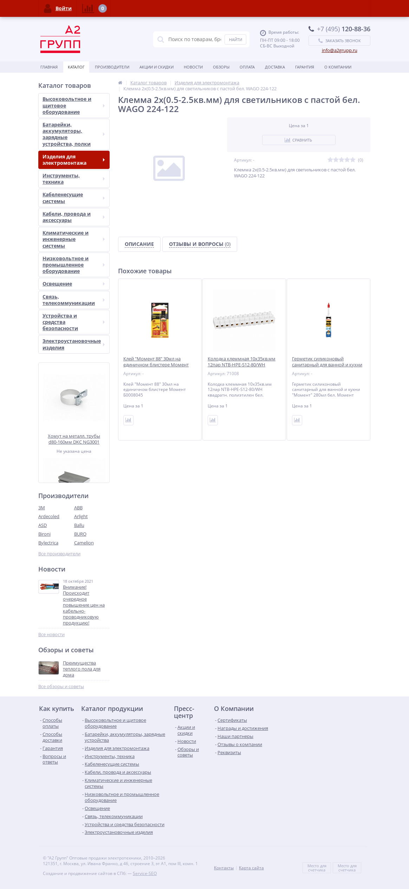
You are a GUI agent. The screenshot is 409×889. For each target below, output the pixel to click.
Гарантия (304, 67)
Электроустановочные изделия (74, 344)
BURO (80, 534)
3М (41, 507)
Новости (193, 67)
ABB (78, 507)
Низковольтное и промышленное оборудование (74, 264)
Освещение (74, 283)
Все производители (59, 554)
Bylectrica (48, 543)
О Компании (337, 67)
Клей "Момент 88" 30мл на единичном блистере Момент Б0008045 (156, 365)
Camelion (84, 543)
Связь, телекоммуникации (74, 299)
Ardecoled (48, 516)
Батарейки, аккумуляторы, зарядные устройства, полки (74, 134)
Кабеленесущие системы (74, 197)
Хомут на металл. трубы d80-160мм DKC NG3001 (74, 439)
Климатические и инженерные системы (74, 239)
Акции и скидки (156, 67)
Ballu (79, 525)
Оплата (247, 67)
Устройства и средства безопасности (74, 322)
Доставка (275, 67)
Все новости (51, 635)
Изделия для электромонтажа (74, 159)
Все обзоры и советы (61, 686)
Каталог (76, 67)
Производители (112, 67)
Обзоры (221, 67)
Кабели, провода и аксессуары (74, 216)
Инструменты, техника (74, 178)
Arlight (81, 516)
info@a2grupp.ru (339, 50)
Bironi (44, 534)
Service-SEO (145, 873)
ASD (42, 525)
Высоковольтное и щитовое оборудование (74, 105)
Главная (49, 67)
